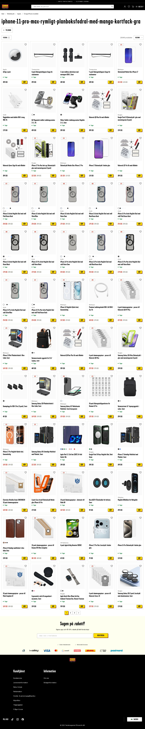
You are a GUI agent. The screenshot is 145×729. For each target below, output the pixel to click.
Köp (24, 82)
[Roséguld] (69, 449)
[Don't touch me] (78, 449)
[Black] (91, 449)
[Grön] (64, 449)
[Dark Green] (90, 449)
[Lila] (71, 449)
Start (2, 14)
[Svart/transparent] (61, 401)
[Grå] (34, 353)
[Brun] (3, 542)
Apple (19, 14)
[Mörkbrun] (5, 542)
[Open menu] (139, 6)
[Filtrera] (6, 37)
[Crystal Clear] (120, 256)
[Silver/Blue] (5, 208)
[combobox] (139, 37)
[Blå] (61, 449)
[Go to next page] (78, 613)
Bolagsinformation (50, 683)
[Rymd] (68, 449)
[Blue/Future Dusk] (8, 208)
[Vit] (32, 114)
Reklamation (17, 691)
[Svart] (34, 114)
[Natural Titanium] (61, 591)
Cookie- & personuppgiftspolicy (24, 696)
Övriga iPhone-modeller (31, 14)
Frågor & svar (18, 709)
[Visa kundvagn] (133, 6)
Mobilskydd (10, 14)
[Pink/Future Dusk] (3, 208)
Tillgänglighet (17, 705)
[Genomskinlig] (7, 208)
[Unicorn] (76, 449)
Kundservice (17, 678)
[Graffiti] (73, 449)
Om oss (46, 678)
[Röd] (74, 449)
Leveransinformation (20, 683)
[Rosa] (34, 591)
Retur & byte (17, 687)
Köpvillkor (16, 700)
